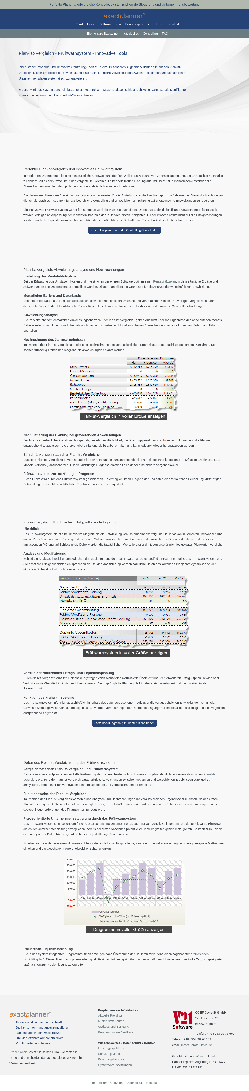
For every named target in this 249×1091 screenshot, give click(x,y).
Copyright (117, 1082)
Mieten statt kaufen (111, 1021)
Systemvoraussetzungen (115, 1065)
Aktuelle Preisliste (110, 1015)
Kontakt (174, 24)
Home (91, 24)
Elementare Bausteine (102, 33)
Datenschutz (134, 1082)
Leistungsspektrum (111, 1048)
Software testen (110, 24)
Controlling (150, 33)
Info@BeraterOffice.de (196, 1045)
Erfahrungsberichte (138, 24)
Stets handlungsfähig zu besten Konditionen (124, 723)
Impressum (99, 1082)
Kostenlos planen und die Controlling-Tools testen (124, 230)
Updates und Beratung (113, 1026)
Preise (159, 24)
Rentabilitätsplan (164, 281)
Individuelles (130, 33)
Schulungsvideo (109, 1054)
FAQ (165, 33)
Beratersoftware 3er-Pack (115, 1032)
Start (79, 24)
